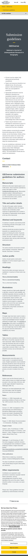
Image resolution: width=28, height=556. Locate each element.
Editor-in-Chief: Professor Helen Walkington (11, 165)
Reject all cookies (14, 547)
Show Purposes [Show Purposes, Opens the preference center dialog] (14, 543)
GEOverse (9, 6)
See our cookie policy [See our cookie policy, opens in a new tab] (14, 526)
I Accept (14, 552)
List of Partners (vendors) (7, 540)
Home (3, 6)
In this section (14, 13)
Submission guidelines (9, 10)
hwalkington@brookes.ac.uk (10, 149)
